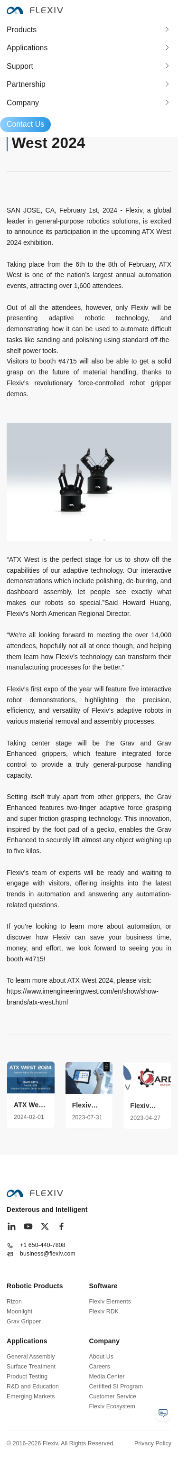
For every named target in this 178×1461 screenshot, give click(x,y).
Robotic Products (35, 1286)
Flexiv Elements (110, 1301)
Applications (27, 48)
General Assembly (31, 1356)
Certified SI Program (116, 1386)
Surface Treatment (31, 1366)
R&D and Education (33, 1386)
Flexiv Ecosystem (112, 1406)
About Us (101, 1356)
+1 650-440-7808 (43, 1245)
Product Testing (27, 1376)
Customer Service (112, 1396)
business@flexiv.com (47, 1253)
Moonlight (19, 1311)
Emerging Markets (31, 1396)
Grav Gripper (24, 1321)
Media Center (107, 1376)
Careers (100, 1366)
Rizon (14, 1301)
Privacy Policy (152, 1443)
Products (22, 30)
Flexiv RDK (104, 1311)
